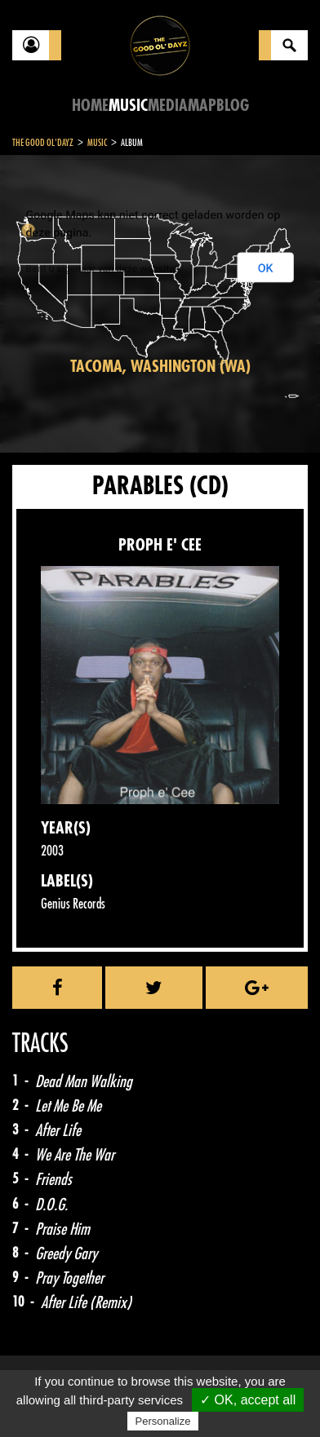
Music (128, 105)
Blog (232, 105)
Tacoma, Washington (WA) (160, 366)
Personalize (163, 1421)
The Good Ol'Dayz (42, 143)
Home (90, 105)
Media (168, 105)
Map (202, 105)
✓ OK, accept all (248, 1400)
